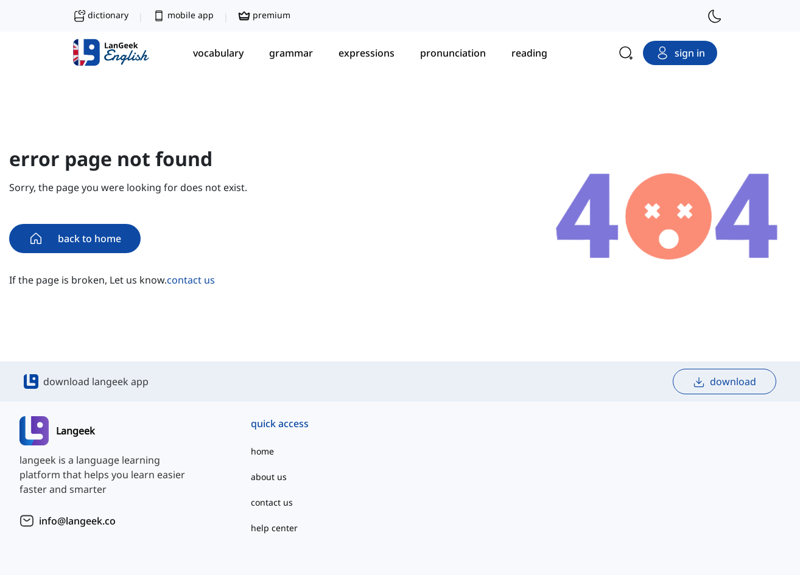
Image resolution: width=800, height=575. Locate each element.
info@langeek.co (77, 521)
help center (274, 528)
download (724, 382)
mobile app (183, 16)
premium (264, 16)
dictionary (100, 16)
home (262, 451)
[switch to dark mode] (715, 16)
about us (269, 477)
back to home (75, 238)
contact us (191, 280)
